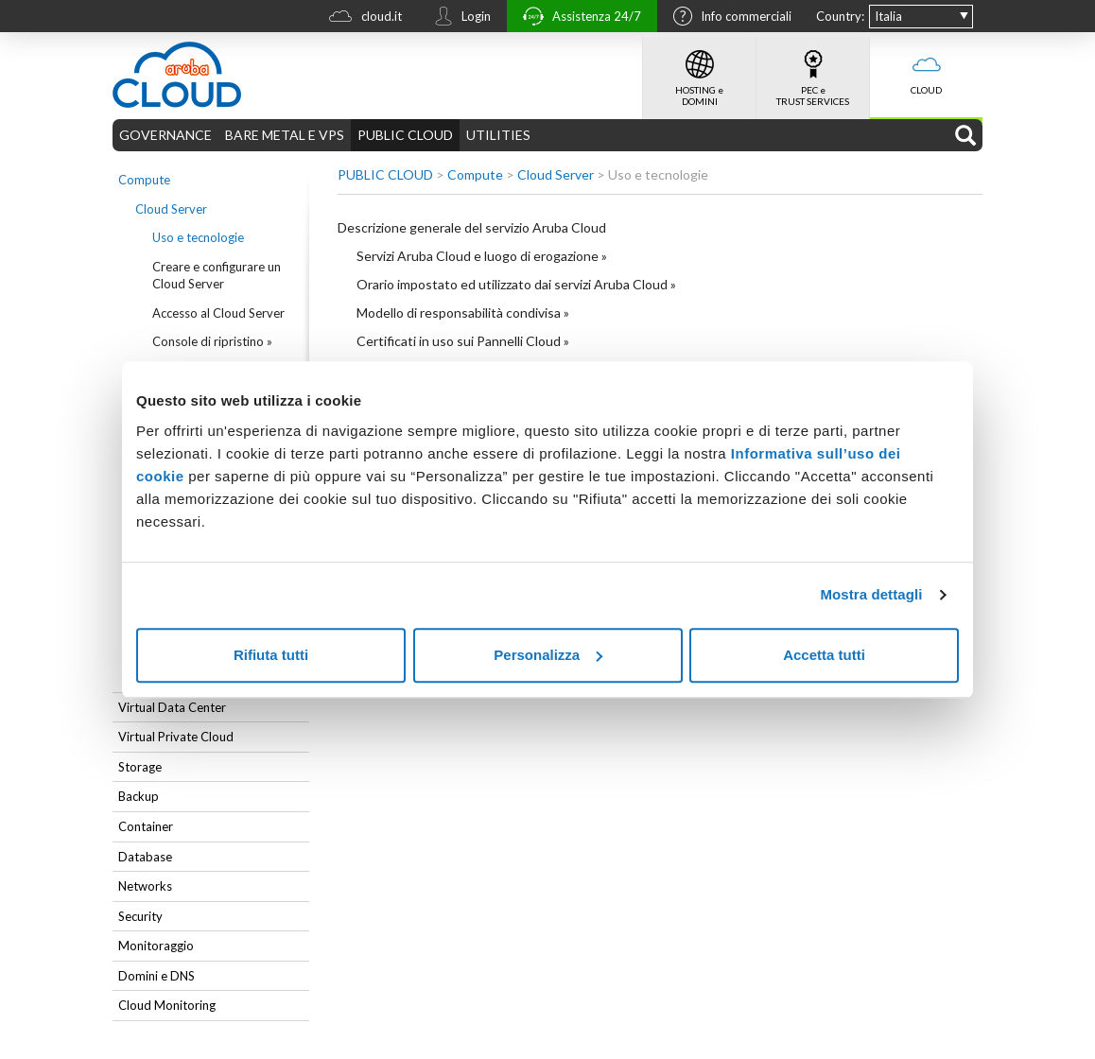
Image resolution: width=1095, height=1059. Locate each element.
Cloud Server (171, 209)
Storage (140, 766)
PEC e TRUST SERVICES (812, 72)
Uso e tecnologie (198, 237)
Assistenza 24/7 (577, 18)
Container (145, 826)
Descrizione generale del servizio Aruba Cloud (472, 227)
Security (140, 916)
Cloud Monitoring (167, 1005)
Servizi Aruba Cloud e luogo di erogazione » (481, 256)
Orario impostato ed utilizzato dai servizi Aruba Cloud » (516, 284)
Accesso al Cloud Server (218, 313)
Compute (144, 179)
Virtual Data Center (172, 707)
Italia (888, 16)
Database (145, 856)
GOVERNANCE (165, 135)
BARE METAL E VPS (284, 135)
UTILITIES (498, 135)
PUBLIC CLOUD (405, 135)
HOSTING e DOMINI (699, 72)
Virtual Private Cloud (176, 736)
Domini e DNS (156, 975)
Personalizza (548, 655)
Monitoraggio (156, 945)
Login (458, 18)
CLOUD (926, 66)
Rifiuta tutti (271, 655)
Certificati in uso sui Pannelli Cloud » (462, 341)
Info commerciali (727, 18)
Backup (138, 796)
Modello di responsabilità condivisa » (462, 312)
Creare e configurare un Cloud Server (216, 275)
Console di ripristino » (212, 341)
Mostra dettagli (871, 594)
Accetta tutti (824, 655)
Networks (145, 886)
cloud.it (361, 18)
